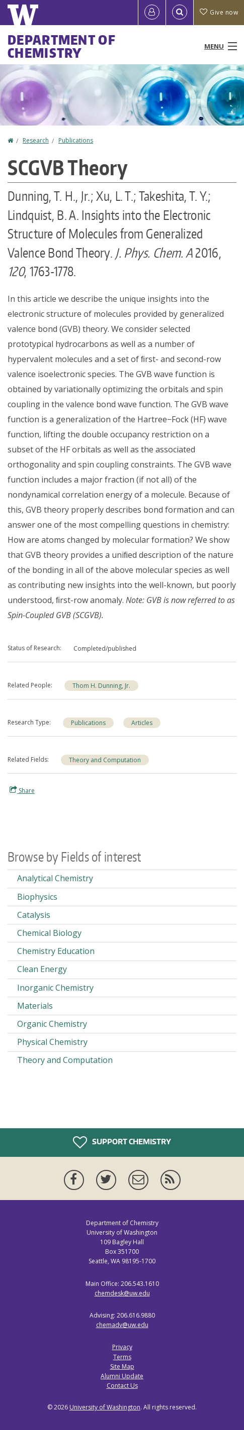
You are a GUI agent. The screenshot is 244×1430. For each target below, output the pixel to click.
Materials (35, 1005)
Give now (219, 12)
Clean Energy (42, 969)
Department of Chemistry (62, 46)
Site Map (122, 1366)
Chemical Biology (49, 932)
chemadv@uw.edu (122, 1325)
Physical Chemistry (52, 1041)
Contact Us (122, 1385)
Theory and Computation (105, 760)
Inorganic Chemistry (55, 987)
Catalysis (33, 914)
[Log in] (152, 12)
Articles (141, 723)
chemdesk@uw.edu (122, 1293)
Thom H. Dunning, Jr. (101, 685)
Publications (75, 140)
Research (36, 140)
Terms (122, 1357)
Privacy (122, 1347)
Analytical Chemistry (55, 878)
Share (22, 790)
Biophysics (37, 896)
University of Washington (104, 1407)
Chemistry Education (56, 951)
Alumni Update (122, 1376)
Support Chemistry (122, 1142)
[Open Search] (179, 12)
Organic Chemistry (52, 1023)
